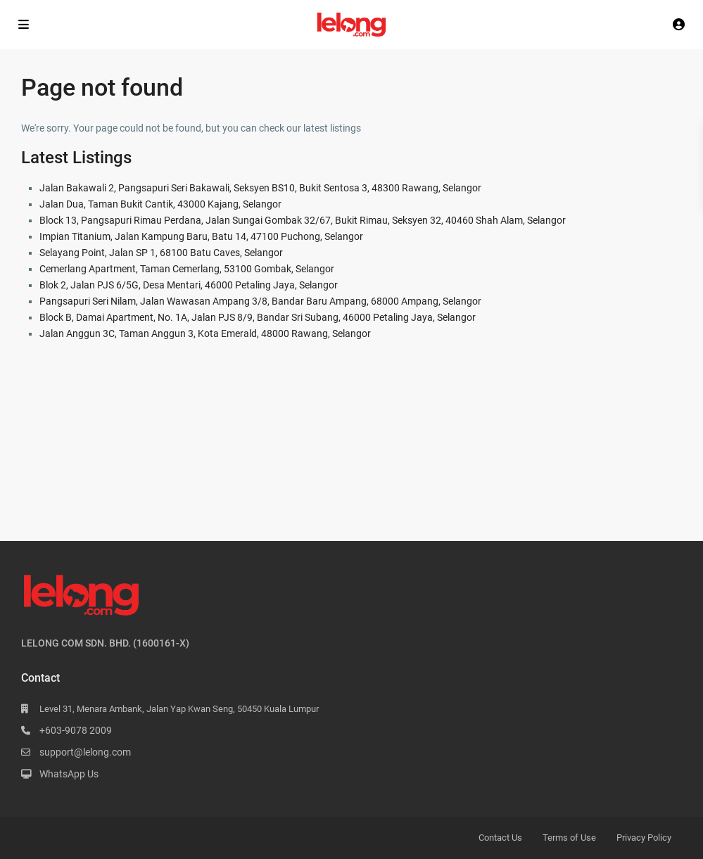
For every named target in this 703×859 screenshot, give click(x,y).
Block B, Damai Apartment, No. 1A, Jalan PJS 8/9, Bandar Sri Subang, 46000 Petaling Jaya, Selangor (257, 317)
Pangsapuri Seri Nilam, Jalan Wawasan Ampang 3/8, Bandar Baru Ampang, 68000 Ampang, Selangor (260, 301)
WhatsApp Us (69, 774)
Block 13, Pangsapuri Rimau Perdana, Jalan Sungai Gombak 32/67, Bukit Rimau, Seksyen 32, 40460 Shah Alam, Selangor (302, 220)
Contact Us (500, 837)
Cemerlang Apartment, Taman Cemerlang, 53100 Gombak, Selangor (186, 268)
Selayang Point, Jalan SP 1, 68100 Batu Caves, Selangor (161, 252)
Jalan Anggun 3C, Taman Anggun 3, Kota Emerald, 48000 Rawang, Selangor (205, 333)
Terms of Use (569, 837)
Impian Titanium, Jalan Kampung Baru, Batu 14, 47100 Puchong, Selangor (201, 236)
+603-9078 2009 (75, 730)
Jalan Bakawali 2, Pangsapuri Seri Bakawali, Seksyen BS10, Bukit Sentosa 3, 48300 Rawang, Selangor (260, 187)
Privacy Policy (643, 837)
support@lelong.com (85, 752)
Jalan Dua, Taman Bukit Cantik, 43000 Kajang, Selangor (160, 204)
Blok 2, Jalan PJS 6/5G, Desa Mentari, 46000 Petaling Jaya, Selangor (188, 285)
